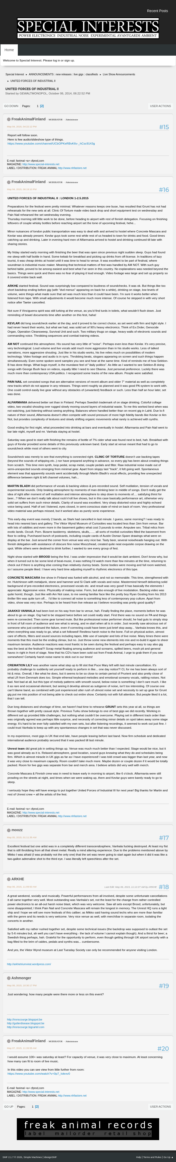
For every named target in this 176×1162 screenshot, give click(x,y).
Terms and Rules (152, 1157)
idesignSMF (50, 1157)
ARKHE (17, 879)
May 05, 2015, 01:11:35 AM (21, 837)
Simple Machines (33, 1157)
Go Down (11, 106)
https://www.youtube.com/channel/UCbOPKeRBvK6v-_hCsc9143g (51, 143)
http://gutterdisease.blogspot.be (25, 1023)
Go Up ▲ (168, 1157)
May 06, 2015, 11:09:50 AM (21, 886)
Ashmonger (21, 978)
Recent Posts (157, 11)
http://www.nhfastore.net (72, 167)
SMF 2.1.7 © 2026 (12, 1157)
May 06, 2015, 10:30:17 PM (22, 985)
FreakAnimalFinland (29, 119)
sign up (69, 60)
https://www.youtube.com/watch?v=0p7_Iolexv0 (39, 1073)
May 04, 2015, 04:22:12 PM (22, 126)
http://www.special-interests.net (41, 164)
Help (138, 1157)
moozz (17, 830)
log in (56, 60)
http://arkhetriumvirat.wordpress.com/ (29, 964)
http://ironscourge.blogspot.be (24, 1019)
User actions (160, 106)
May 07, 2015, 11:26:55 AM (21, 1048)
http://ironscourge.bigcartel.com (25, 1027)
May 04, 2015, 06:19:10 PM (22, 189)
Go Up (8, 1106)
